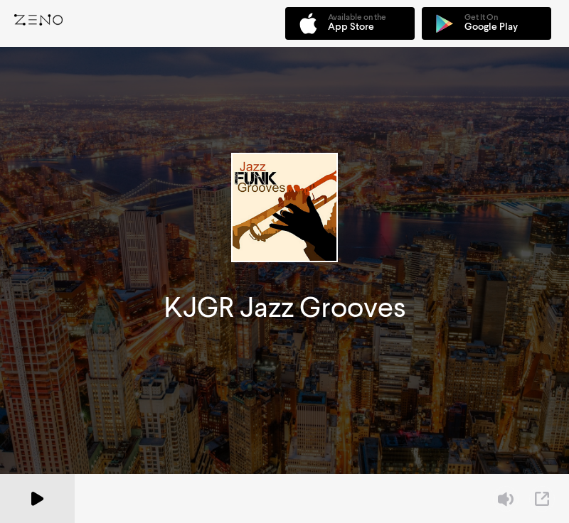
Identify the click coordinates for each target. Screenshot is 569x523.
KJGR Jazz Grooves (285, 307)
